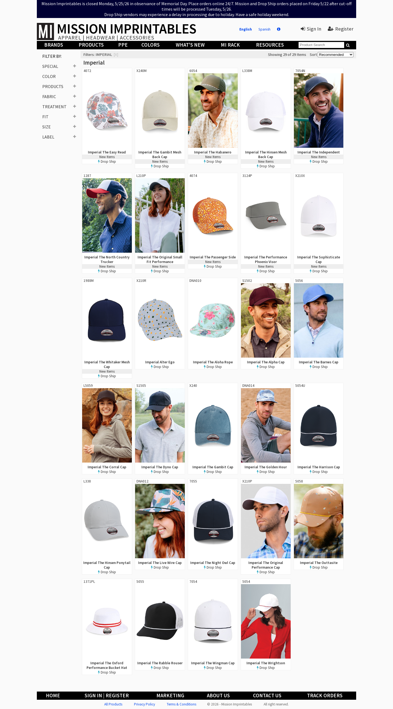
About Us (218, 695)
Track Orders (325, 695)
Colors (150, 45)
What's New (190, 45)
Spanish (264, 29)
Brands (53, 45)
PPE (123, 45)
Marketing (170, 695)
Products (91, 45)
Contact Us (267, 695)
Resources (270, 45)
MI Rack (230, 45)
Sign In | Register (107, 695)
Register (340, 29)
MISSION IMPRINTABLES (126, 28)
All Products (113, 704)
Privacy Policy (144, 704)
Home (53, 695)
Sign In (311, 29)
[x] (116, 54)
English (245, 29)
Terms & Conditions (181, 704)
